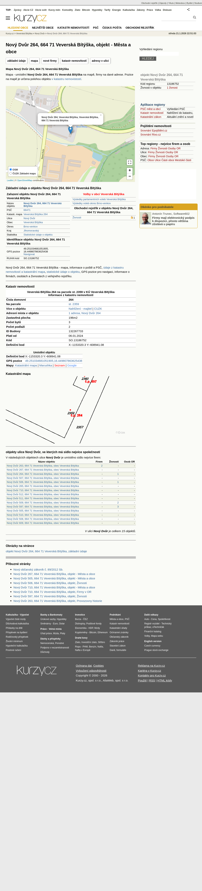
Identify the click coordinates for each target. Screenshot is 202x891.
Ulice (158, 160)
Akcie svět (41, 10)
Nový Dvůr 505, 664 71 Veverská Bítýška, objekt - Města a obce (54, 578)
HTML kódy (164, 680)
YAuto (171, 3)
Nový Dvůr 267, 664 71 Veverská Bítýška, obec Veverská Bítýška (43, 469)
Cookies (98, 665)
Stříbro (101, 642)
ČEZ (85, 619)
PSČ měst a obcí (150, 109)
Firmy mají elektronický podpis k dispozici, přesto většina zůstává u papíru (173, 221)
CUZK (98, 308)
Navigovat (29, 254)
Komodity (67, 10)
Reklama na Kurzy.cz (151, 665)
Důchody (44, 652)
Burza (78, 619)
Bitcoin (86, 10)
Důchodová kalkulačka (17, 623)
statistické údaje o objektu (63, 271)
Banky (43, 614)
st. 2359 (74, 304)
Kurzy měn (54, 10)
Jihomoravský (31, 230)
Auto (146, 619)
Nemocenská (47, 643)
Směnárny (45, 623)
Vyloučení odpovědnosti (91, 670)
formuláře (121, 650)
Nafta (100, 646)
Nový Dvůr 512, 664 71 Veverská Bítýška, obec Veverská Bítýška (43, 494)
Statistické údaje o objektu (38, 234)
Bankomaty (56, 614)
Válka (158, 10)
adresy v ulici (100, 60)
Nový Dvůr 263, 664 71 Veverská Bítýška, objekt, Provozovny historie (57, 600)
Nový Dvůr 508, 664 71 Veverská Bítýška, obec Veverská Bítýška (43, 518)
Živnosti (77, 217)
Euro (55, 623)
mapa (34, 60)
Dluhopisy (80, 623)
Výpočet (24, 614)
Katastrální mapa (26, 365)
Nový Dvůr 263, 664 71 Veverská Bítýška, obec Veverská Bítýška (43, 465)
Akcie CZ (28, 10)
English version (152, 641)
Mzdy (97, 628)
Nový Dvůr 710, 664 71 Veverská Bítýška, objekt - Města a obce (54, 587)
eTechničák (158, 627)
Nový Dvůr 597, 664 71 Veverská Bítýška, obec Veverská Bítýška (43, 506)
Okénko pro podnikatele (157, 207)
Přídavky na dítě (14, 628)
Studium (198, 3)
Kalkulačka (129, 10)
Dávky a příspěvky (50, 638)
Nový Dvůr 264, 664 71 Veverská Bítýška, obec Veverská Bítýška (43, 474)
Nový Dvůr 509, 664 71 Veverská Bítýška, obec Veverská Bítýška (43, 502)
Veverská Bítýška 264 (35, 214)
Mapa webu (157, 636)
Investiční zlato (89, 642)
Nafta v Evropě (82, 650)
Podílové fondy (93, 623)
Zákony (141, 10)
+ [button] (130, 171)
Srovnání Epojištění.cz (153, 130)
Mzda (56, 633)
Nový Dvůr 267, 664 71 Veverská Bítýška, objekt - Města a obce (54, 574)
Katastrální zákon (150, 116)
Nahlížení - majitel (80, 308)
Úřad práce (46, 633)
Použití (142, 680)
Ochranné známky (119, 632)
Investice (80, 614)
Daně (112, 650)
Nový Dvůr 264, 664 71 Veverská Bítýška (67, 33)
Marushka (45, 365)
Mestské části (183, 160)
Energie (116, 10)
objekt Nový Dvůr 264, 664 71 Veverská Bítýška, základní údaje (46, 551)
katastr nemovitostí (74, 60)
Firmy (153, 148)
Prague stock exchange (156, 650)
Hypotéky (97, 10)
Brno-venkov (30, 226)
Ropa (78, 646)
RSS (152, 680)
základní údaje (16, 60)
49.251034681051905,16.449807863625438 (53, 360)
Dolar (62, 623)
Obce (151, 160)
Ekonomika (80, 628)
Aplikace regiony (152, 104)
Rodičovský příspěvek (17, 637)
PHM (85, 646)
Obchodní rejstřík (149, 3)
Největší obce (43, 27)
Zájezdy (163, 3)
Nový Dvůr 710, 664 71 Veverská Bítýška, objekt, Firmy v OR (52, 591)
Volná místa (55, 629)
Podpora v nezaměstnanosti (54, 647)
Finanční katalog (152, 631)
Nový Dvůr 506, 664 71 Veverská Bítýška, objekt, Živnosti (50, 583)
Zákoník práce (117, 641)
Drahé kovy (81, 637)
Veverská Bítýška (33, 222)
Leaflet (10, 180)
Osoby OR (174, 148)
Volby (147, 636)
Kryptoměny (81, 632)
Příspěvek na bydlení (16, 632)
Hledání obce (18, 27)
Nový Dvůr (29, 218)
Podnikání (115, 614)
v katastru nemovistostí (66, 79)
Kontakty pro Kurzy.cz (152, 675)
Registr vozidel (151, 623)
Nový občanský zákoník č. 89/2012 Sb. (38, 569)
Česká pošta (112, 27)
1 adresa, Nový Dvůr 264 (85, 313)
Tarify (107, 10)
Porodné (59, 643)
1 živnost (172, 87)
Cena (154, 619)
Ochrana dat (84, 665)
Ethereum (103, 632)
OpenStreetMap (24, 180)
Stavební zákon (118, 645)
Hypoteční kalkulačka (17, 645)
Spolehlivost (164, 619)
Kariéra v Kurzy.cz (149, 670)
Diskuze (167, 10)
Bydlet (190, 3)
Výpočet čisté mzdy (16, 619)
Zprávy (17, 10)
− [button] (130, 177)
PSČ (95, 27)
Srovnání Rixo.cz (150, 134)
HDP (90, 628)
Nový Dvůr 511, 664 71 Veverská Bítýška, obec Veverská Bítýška (43, 498)
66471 (26, 210)
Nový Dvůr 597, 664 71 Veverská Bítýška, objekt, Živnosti (50, 596)
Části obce (167, 160)
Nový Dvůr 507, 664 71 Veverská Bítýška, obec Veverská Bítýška (43, 478)
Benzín (92, 646)
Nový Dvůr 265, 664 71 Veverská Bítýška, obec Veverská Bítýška (43, 486)
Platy (62, 633)
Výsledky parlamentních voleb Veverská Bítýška (99, 199)
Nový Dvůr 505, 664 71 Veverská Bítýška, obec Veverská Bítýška (43, 510)
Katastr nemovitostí (152, 112)
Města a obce (117, 619)
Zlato (77, 10)
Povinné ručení (13, 650)
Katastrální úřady (118, 628)
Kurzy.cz (10, 33)
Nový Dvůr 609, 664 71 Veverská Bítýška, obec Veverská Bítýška (43, 523)
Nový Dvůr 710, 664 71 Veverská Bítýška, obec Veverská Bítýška (43, 490)
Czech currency (152, 645)
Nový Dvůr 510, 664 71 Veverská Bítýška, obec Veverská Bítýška (43, 514)
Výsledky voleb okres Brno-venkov (92, 203)
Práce (150, 10)
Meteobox (180, 3)
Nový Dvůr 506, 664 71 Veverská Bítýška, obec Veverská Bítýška (43, 482)
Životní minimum (14, 641)
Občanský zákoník (119, 637)
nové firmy (50, 60)
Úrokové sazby (47, 619)
